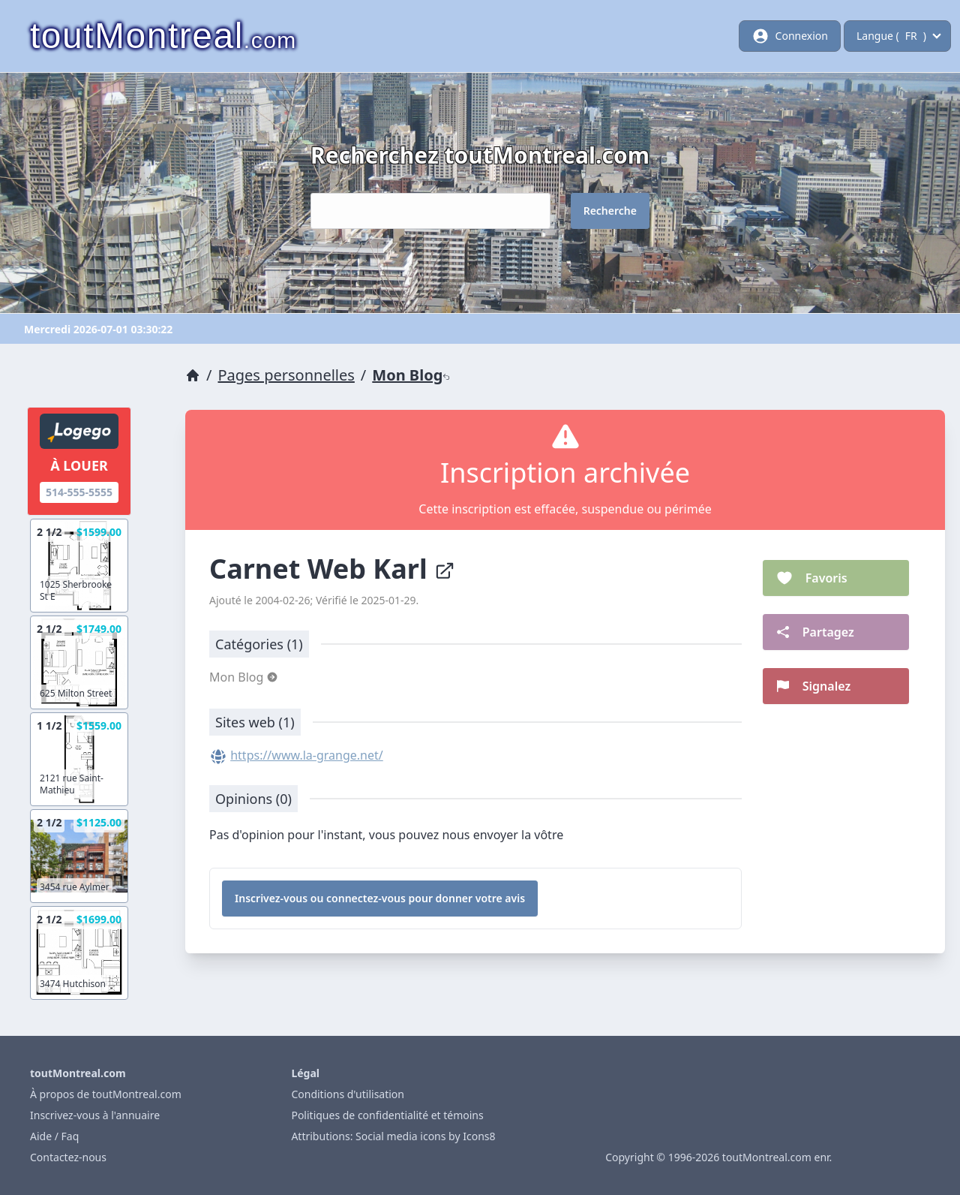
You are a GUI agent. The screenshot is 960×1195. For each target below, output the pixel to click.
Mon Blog (411, 375)
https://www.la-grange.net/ (306, 755)
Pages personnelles (286, 375)
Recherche (610, 210)
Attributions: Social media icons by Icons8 (393, 1136)
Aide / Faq (54, 1136)
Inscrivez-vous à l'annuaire (95, 1115)
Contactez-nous (68, 1157)
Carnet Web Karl (332, 568)
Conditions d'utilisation (347, 1094)
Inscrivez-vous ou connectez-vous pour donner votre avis (380, 898)
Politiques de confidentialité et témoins (387, 1115)
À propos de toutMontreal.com (106, 1094)
